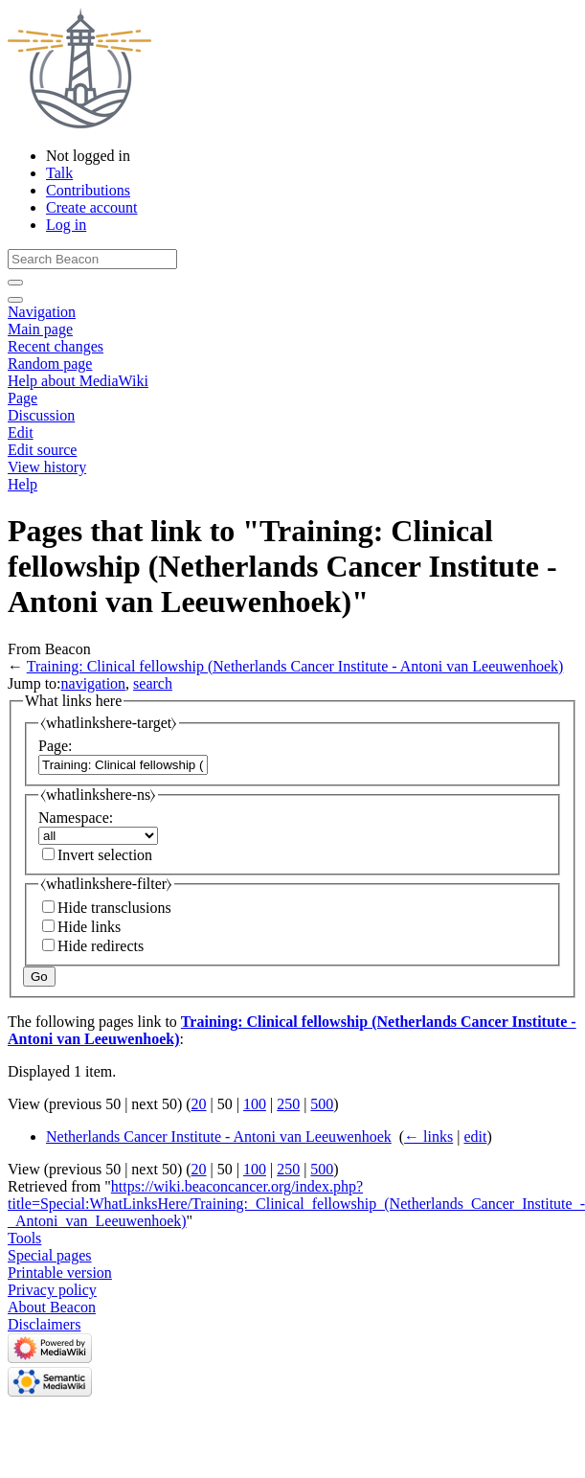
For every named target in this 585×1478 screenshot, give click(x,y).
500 (321, 1104)
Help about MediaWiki (78, 381)
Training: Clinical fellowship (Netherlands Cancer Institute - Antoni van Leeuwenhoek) (295, 666)
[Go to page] (15, 282)
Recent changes (55, 346)
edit (474, 1136)
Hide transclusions (114, 907)
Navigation (42, 312)
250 (288, 1104)
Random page (50, 363)
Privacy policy (52, 1290)
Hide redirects (100, 946)
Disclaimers (44, 1324)
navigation (93, 683)
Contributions (88, 190)
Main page (40, 329)
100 (254, 1104)
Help (22, 484)
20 (199, 1104)
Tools (24, 1238)
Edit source (42, 450)
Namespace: (75, 817)
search (152, 683)
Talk (59, 173)
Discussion (41, 415)
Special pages (50, 1255)
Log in (66, 224)
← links (428, 1136)
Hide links (89, 927)
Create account (92, 207)
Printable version (60, 1272)
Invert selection (104, 855)
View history (47, 467)
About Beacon (52, 1307)
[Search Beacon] (92, 259)
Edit (21, 432)
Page (22, 398)
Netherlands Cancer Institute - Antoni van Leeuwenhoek (219, 1136)
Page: (55, 746)
